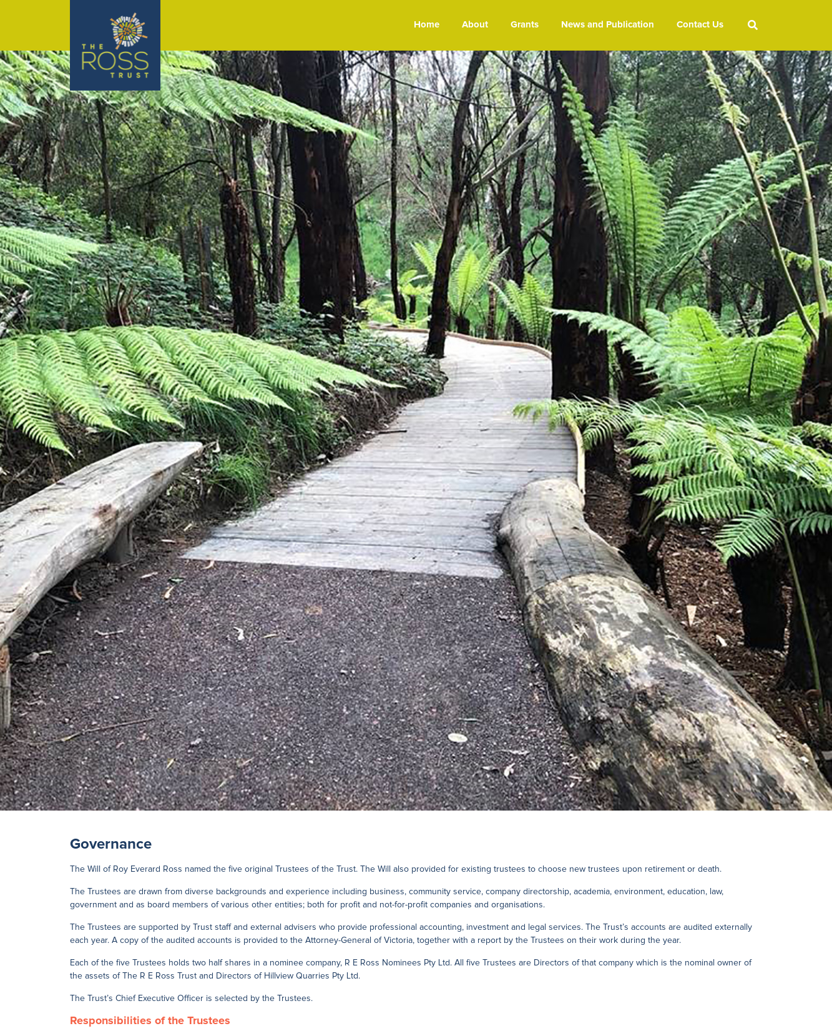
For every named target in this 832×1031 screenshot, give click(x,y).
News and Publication (607, 24)
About (475, 24)
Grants (525, 24)
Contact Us (700, 24)
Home (426, 24)
